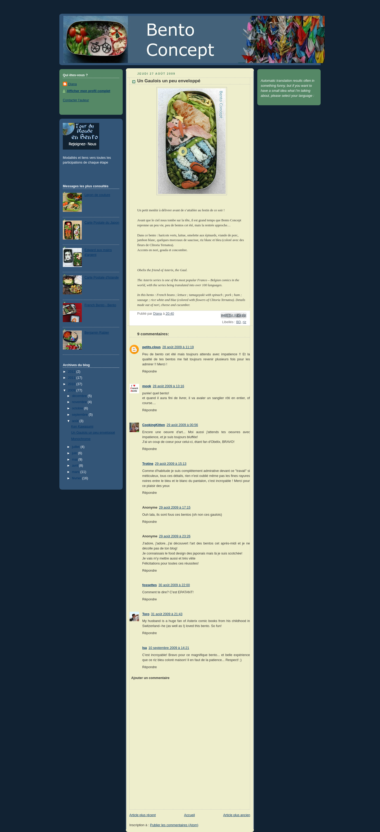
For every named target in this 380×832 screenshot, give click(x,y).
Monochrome (81, 439)
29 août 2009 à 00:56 (182, 425)
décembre (80, 396)
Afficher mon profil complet (88, 91)
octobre (78, 408)
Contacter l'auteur (76, 100)
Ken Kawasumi (82, 426)
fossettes (149, 585)
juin (75, 453)
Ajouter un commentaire (150, 678)
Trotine (147, 464)
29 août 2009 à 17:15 (174, 507)
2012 (72, 372)
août (75, 421)
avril (75, 465)
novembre (80, 402)
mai (75, 459)
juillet (76, 447)
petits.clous (151, 347)
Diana (72, 84)
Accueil (189, 815)
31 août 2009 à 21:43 (166, 614)
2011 (72, 378)
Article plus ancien (236, 815)
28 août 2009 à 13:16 (168, 386)
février (77, 478)
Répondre (149, 371)
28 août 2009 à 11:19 (178, 347)
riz (244, 322)
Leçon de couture (97, 195)
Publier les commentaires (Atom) (174, 825)
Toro (145, 614)
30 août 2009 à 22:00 (174, 585)
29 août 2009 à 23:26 (174, 536)
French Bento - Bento (100, 305)
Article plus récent (142, 815)
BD (238, 322)
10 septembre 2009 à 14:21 (169, 648)
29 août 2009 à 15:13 (170, 464)
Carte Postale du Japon (101, 222)
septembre (80, 415)
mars (76, 472)
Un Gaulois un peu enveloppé (93, 432)
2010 (72, 384)
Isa (144, 648)
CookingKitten (153, 425)
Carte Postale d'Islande (101, 277)
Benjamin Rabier (96, 332)
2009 (72, 390)
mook (146, 386)
